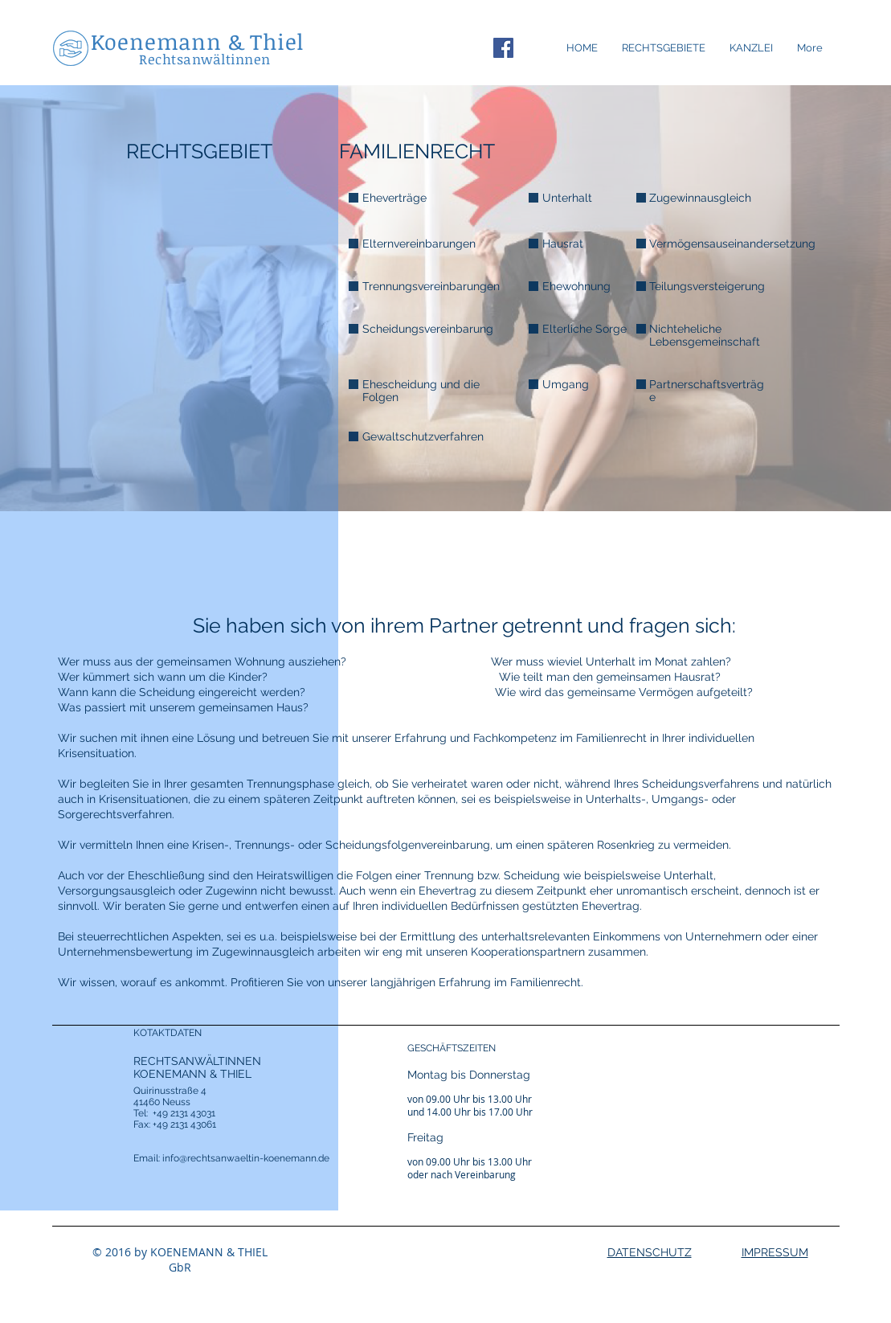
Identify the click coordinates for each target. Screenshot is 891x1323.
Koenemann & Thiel (197, 41)
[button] (751, 48)
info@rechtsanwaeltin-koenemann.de (245, 1158)
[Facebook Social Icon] (503, 48)
